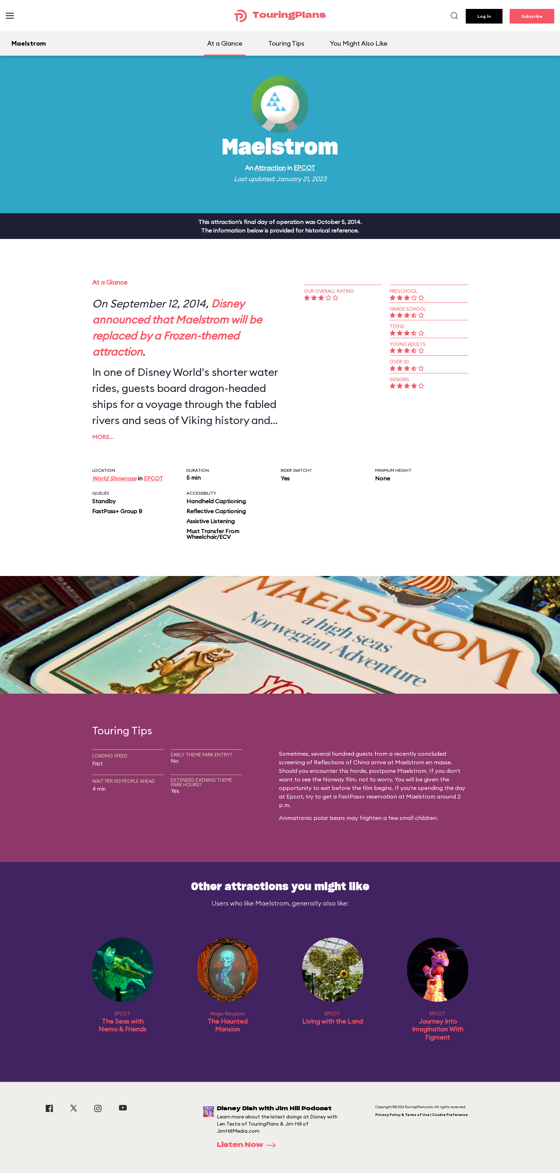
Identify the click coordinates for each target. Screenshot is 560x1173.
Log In (484, 16)
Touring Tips (286, 43)
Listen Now (248, 1145)
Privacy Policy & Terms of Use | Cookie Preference (421, 1114)
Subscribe (531, 16)
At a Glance (224, 43)
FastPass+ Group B (117, 511)
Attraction (270, 168)
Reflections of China (341, 762)
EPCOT (304, 168)
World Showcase (114, 478)
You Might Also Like (359, 43)
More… (103, 436)
